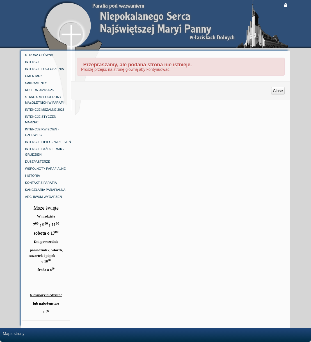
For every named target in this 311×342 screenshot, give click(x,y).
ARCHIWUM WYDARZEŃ (43, 196)
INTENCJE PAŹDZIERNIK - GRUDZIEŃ (44, 151)
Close (278, 91)
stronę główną (125, 69)
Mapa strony (13, 333)
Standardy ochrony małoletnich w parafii (45, 99)
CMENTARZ (33, 76)
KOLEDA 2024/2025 (39, 90)
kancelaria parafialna (45, 189)
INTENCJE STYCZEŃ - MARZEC (41, 119)
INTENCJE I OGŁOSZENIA (44, 69)
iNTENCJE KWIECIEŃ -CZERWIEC (42, 132)
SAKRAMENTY (36, 83)
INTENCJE (32, 62)
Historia (32, 175)
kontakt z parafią (41, 182)
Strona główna (39, 54)
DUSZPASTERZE (37, 161)
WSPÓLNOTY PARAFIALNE (45, 168)
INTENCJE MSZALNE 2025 (44, 109)
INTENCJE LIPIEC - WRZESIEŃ (48, 142)
